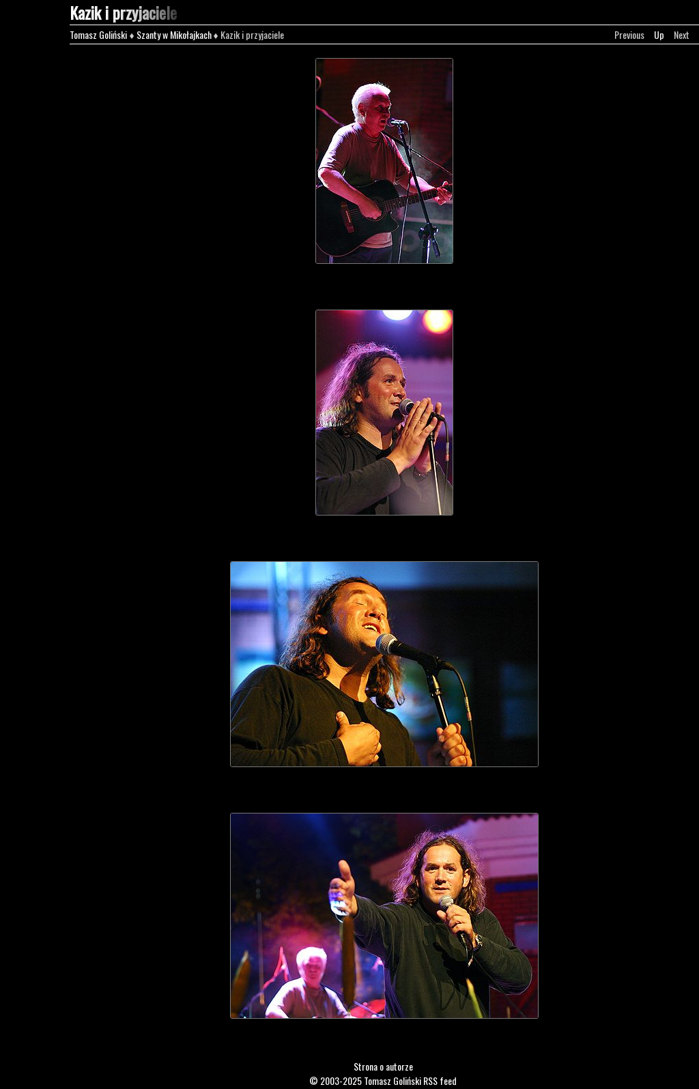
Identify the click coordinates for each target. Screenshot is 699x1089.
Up (659, 34)
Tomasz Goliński (98, 34)
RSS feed (440, 1080)
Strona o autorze (383, 1066)
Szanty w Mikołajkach (174, 34)
